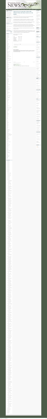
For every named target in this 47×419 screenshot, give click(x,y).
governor (7, 82)
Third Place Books (38, 88)
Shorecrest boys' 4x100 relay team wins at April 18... (9, 283)
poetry (7, 115)
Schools (32, 9)
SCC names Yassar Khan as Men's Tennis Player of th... (10, 333)
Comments (38, 147)
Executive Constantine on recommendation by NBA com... (10, 229)
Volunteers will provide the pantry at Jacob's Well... (10, 304)
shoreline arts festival (8, 133)
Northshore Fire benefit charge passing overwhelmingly (10, 368)
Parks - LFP (37, 94)
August (8, 176)
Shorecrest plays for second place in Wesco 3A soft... (9, 306)
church (7, 53)
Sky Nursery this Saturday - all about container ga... (10, 317)
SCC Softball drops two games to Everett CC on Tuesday (10, 331)
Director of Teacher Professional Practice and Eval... (10, 226)
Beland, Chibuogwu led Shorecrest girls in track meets (10, 286)
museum (7, 104)
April (8, 179)
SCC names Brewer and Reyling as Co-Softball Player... (10, 262)
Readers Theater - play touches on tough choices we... (10, 343)
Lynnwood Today (38, 136)
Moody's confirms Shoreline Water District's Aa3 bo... (9, 232)
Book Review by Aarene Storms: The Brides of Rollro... (10, 320)
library (7, 98)
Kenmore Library (38, 79)
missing (7, 101)
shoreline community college (9, 134)
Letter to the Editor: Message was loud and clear (10, 274)
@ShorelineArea (17, 65)
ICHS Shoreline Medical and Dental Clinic (38, 101)
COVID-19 (7, 35)
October (8, 174)
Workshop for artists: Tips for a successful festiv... (10, 322)
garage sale (8, 78)
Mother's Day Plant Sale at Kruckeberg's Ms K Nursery (10, 396)
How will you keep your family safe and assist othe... (10, 279)
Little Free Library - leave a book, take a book (10, 393)
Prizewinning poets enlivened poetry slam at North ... (9, 239)
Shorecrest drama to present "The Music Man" (10, 272)
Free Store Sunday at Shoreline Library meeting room (10, 398)
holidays (7, 87)
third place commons (8, 150)
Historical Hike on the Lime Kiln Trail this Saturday (10, 189)
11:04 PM (19, 44)
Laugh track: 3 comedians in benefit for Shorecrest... (10, 209)
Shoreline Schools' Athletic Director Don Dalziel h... (10, 324)
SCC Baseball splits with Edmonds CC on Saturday (9, 264)
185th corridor (8, 34)
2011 (7, 411)
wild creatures (8, 156)
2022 (7, 164)
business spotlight (8, 46)
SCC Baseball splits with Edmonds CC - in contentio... (10, 235)
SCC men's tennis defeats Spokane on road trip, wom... (10, 203)
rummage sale (8, 129)
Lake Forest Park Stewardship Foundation (38, 68)
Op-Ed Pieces (37, 40)
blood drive (8, 43)
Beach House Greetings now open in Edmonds (38, 22)
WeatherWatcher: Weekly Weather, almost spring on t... (10, 370)
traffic (7, 151)
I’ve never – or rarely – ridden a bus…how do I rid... (10, 252)
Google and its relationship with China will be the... (9, 300)
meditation (7, 100)
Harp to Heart (9, 242)
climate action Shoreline (9, 56)
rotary (7, 128)
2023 (7, 163)
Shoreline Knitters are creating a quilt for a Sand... (10, 191)
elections (7, 67)
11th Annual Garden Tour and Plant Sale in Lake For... (10, 313)
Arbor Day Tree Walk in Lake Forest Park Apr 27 (10, 402)
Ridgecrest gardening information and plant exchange (10, 213)
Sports (29, 9)
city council (8, 54)
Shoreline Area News (18, 64)
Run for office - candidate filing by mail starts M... (9, 246)
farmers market (8, 71)
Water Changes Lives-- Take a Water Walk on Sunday (10, 366)
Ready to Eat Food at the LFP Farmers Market (10, 193)
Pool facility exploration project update (38, 13)
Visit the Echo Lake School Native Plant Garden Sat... (10, 290)
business (7, 45)
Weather (36, 9)
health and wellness (8, 84)
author (7, 40)
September (9, 175)
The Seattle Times (38, 139)
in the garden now (8, 92)
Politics (18, 9)
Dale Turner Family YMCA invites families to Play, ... (9, 349)
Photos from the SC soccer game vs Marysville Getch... (10, 260)
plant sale (7, 114)
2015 (7, 170)
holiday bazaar (8, 86)
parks (7, 111)
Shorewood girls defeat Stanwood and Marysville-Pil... (10, 383)
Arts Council (37, 59)
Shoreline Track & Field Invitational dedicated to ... (10, 237)
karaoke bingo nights (8, 95)
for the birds (8, 75)
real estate (8, 122)
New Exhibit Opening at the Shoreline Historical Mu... (9, 302)
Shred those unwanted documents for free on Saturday (10, 391)
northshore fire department (9, 107)
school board (8, 131)
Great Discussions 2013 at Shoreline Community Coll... (9, 281)
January (8, 409)
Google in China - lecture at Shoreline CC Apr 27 (10, 329)
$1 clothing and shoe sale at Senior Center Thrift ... (9, 375)
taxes (7, 147)
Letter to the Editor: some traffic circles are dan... (10, 406)
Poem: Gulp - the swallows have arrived (9, 276)
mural (7, 103)
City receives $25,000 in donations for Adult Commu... (10, 353)
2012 (7, 410)
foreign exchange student (9, 76)
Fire (26, 9)
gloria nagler (8, 81)
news (7, 106)
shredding (7, 136)
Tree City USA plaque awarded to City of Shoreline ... (10, 363)
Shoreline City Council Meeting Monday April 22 (10, 326)
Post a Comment (15, 47)
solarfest (7, 139)
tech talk (7, 148)
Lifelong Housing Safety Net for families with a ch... (10, 356)
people (7, 112)
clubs (7, 57)
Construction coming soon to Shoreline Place (38, 25)
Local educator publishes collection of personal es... (10, 221)
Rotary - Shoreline (38, 70)
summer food (8, 145)
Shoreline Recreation (38, 51)
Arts (21, 9)
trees (7, 153)
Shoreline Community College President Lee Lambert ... (10, 389)
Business (15, 9)
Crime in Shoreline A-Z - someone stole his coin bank (10, 288)
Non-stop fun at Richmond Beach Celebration (9, 216)
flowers (7, 73)
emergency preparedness (9, 68)
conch (7, 59)
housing (7, 90)
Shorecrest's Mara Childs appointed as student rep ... (10, 187)
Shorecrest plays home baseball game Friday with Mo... (10, 341)
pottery (7, 118)
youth (7, 158)
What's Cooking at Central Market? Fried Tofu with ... (9, 347)
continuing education (8, 60)
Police (24, 9)
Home (7, 9)
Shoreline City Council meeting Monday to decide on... (10, 250)
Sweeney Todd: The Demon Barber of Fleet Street (9, 297)
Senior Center (8, 37)
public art (7, 120)
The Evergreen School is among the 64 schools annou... (10, 404)
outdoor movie (8, 109)
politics (7, 117)
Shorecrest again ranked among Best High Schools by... (10, 373)
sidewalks (7, 137)
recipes (7, 123)
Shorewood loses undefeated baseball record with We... (10, 358)
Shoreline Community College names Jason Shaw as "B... (10, 201)
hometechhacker (8, 89)
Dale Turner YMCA (38, 63)
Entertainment (11, 9)
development (8, 64)
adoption (7, 38)
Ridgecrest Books (38, 85)
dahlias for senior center (9, 62)
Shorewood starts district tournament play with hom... (10, 199)
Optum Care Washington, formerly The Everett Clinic (38, 108)
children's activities (8, 51)
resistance (7, 125)
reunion (7, 126)
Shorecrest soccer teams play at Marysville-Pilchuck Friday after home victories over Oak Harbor (23, 13)
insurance (7, 93)
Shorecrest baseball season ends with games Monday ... (9, 257)
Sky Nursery (37, 97)
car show (7, 49)
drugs (7, 65)
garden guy (8, 79)
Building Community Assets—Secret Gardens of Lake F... (10, 315)
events (7, 70)
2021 (7, 165)
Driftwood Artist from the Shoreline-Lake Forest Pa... (10, 270)
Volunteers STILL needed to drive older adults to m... (10, 295)
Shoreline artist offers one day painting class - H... (10, 211)
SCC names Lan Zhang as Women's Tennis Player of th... (10, 336)
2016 (7, 169)
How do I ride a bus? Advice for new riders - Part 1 (9, 293)
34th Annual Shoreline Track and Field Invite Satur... (10, 309)
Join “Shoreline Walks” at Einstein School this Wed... (10, 181)
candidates (8, 48)
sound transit (8, 140)
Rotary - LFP (37, 66)
